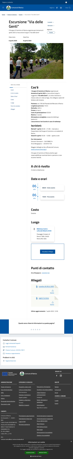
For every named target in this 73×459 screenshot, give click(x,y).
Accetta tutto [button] (30, 452)
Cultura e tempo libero (25, 390)
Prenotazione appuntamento (26, 416)
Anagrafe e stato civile (25, 387)
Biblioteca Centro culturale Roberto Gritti (44, 230)
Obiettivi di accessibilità (43, 435)
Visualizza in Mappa (47, 252)
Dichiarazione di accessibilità (44, 432)
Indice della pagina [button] (15, 85)
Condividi (51, 22)
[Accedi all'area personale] (66, 2)
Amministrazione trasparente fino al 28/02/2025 (45, 420)
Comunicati (58, 390)
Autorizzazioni (41, 405)
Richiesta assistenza (24, 424)
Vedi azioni (51, 26)
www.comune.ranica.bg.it (38, 149)
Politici (3, 398)
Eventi (20, 15)
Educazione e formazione (43, 387)
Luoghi (56, 401)
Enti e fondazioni (5, 396)
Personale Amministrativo (8, 401)
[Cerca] (70, 8)
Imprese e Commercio (24, 395)
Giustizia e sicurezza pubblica (45, 390)
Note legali (40, 430)
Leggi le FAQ (22, 422)
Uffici (2, 393)
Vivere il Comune (12, 15)
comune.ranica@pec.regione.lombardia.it (12, 439)
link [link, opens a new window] (52, 449)
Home (3, 15)
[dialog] (36, 449)
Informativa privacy (42, 427)
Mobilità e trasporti (24, 405)
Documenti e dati (5, 404)
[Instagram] (60, 8)
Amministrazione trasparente (45, 416)
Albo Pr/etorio (40, 424)
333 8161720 (45, 273)
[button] (37, 456)
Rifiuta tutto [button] (43, 452)
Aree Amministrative (6, 390)
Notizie (57, 387)
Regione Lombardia (7, 2)
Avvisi (56, 393)
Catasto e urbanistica (24, 400)
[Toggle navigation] (3, 8)
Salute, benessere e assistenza (42, 401)
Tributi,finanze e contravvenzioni (41, 394)
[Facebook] (56, 8)
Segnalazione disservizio (25, 419)
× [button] (71, 441)
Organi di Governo (6, 387)
